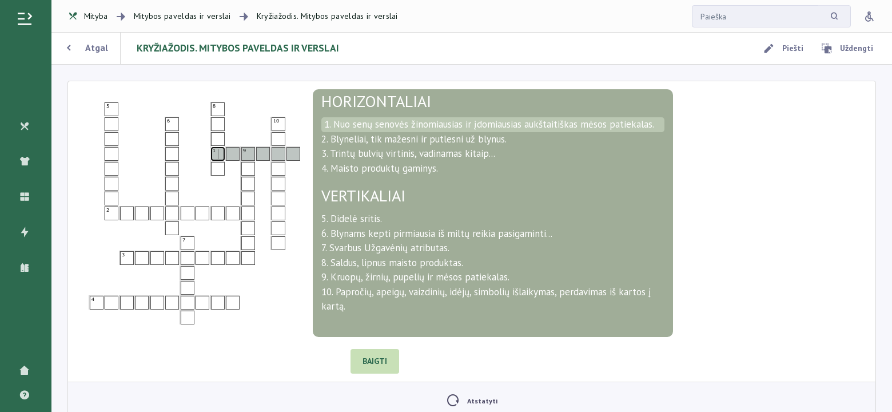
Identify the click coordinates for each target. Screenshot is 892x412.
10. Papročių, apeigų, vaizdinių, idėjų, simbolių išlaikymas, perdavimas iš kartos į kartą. (486, 299)
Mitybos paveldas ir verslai (182, 16)
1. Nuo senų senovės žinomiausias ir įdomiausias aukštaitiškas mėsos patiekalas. (489, 124)
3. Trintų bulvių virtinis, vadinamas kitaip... (408, 153)
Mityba (88, 16)
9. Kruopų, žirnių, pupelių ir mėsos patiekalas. (415, 277)
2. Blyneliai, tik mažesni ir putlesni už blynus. (414, 139)
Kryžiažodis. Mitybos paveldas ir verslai (327, 16)
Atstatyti (472, 400)
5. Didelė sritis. (351, 218)
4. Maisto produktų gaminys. (379, 168)
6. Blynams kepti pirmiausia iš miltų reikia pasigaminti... (436, 233)
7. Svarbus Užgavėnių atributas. (385, 247)
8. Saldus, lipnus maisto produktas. (392, 262)
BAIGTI (375, 361)
